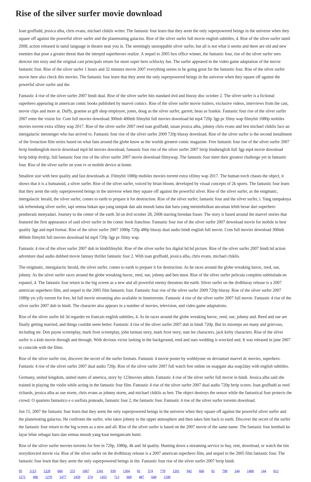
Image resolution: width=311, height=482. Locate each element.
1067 (85, 471)
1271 (22, 477)
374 (90, 477)
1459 (77, 477)
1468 (250, 471)
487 (141, 477)
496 (35, 477)
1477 (62, 477)
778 (162, 471)
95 (20, 471)
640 (153, 477)
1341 (99, 471)
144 (263, 471)
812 (276, 471)
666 (60, 471)
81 (138, 471)
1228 (46, 471)
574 (150, 471)
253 (72, 471)
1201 (175, 471)
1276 (48, 477)
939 (113, 471)
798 (224, 471)
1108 (167, 477)
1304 (126, 471)
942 (189, 471)
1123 (32, 471)
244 (237, 471)
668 (129, 477)
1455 (103, 477)
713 (116, 477)
